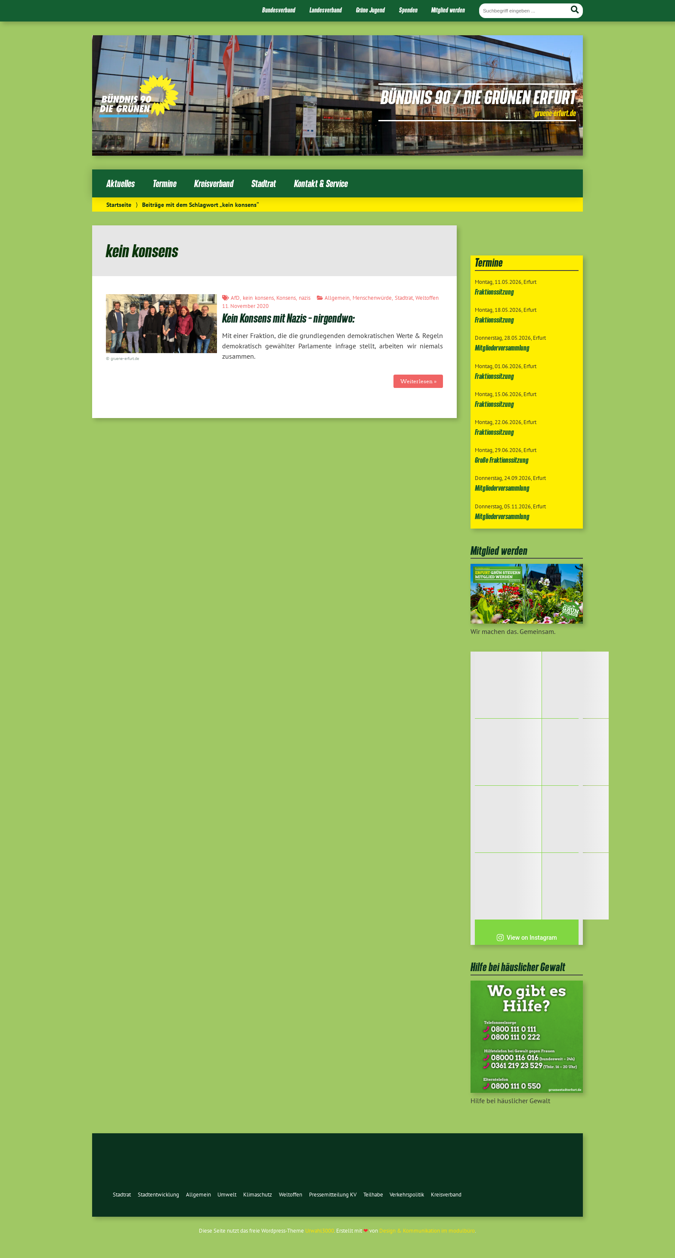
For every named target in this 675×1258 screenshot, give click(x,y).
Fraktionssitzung (494, 292)
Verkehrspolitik (407, 1194)
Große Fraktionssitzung (502, 460)
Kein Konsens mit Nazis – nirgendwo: (288, 318)
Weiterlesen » (418, 381)
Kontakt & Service (321, 183)
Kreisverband (213, 183)
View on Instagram (526, 937)
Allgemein (337, 297)
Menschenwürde (372, 297)
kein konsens (258, 297)
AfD (235, 297)
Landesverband (326, 10)
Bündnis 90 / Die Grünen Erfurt (478, 96)
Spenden (408, 10)
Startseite (118, 204)
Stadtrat (263, 183)
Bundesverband (278, 10)
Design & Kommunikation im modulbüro (427, 1230)
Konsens (286, 297)
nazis (304, 297)
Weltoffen (427, 297)
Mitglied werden (448, 10)
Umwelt (226, 1194)
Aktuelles (120, 183)
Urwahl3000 (319, 1230)
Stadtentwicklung (158, 1194)
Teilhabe (373, 1194)
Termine (164, 183)
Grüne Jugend (370, 10)
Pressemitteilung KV (332, 1194)
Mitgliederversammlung (502, 348)
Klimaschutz (257, 1194)
